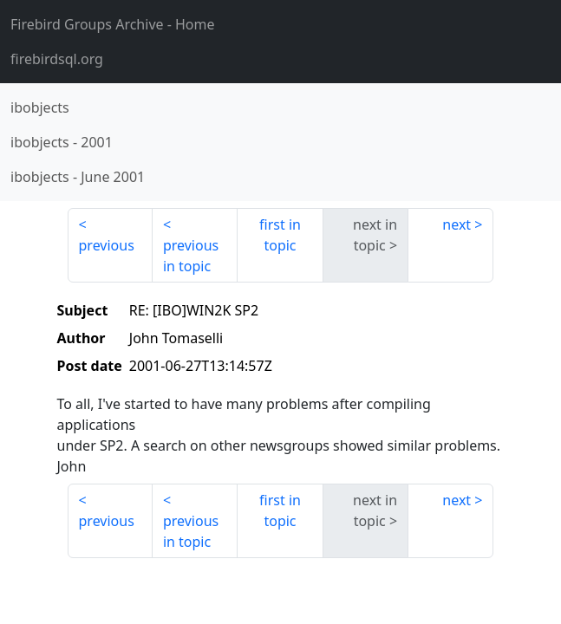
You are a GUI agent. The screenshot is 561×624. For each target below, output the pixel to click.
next (456, 224)
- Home (112, 24)
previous (106, 245)
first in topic (280, 235)
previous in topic (191, 256)
